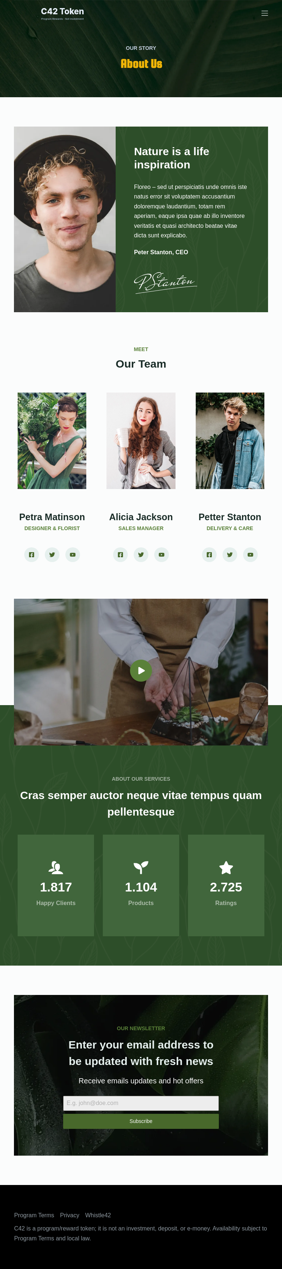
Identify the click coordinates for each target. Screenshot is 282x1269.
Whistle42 (98, 1215)
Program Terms (34, 1215)
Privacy (69, 1215)
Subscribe (141, 1121)
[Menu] (264, 13)
